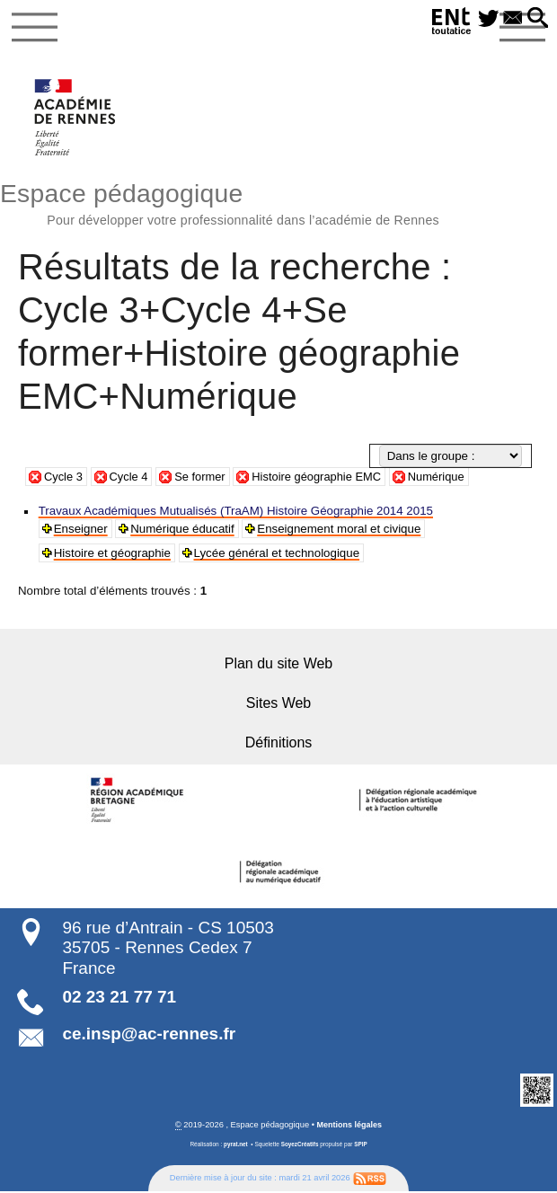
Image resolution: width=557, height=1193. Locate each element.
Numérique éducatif (182, 530)
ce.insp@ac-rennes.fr (148, 1034)
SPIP (361, 1146)
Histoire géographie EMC (323, 478)
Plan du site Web (278, 665)
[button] (536, 19)
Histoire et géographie (112, 554)
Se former (203, 478)
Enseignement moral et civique (339, 530)
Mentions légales (349, 1125)
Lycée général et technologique (277, 554)
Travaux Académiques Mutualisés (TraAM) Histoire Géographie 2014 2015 (236, 512)
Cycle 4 (130, 478)
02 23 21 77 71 (119, 998)
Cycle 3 (64, 478)
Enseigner (81, 530)
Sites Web (278, 704)
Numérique (446, 478)
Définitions (279, 744)
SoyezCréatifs (299, 1146)
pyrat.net (235, 1146)
